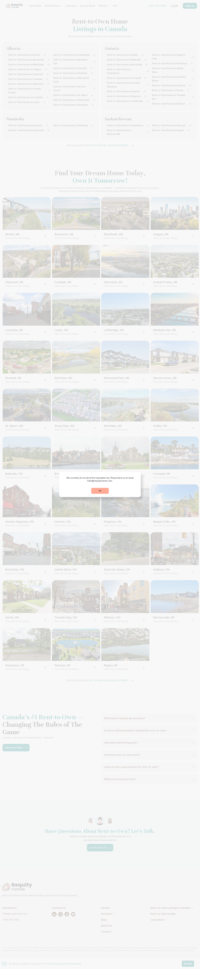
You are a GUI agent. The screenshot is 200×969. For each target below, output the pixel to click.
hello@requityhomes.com (99, 480)
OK (100, 491)
